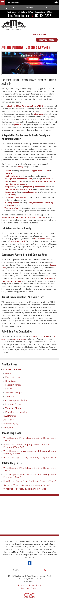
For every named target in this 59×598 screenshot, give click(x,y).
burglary (12, 195)
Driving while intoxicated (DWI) (18, 168)
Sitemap (35, 577)
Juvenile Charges (13, 382)
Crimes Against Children (16, 390)
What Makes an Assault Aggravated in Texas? (25, 478)
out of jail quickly (42, 228)
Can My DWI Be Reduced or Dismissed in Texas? (26, 474)
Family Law (8, 417)
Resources (22, 575)
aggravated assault (40, 160)
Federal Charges (13, 374)
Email (29, 8)
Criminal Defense (12, 359)
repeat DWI (17, 171)
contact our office (41, 326)
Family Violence (12, 366)
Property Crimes (13, 393)
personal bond (18, 231)
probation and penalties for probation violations (23, 207)
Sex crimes (9, 181)
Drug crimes (9, 176)
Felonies (9, 378)
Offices (49, 8)
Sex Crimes (10, 386)
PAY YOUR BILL (46, 22)
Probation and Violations (17, 401)
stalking (8, 163)
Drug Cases (10, 370)
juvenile (17, 114)
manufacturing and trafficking (18, 179)
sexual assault (29, 181)
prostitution (9, 184)
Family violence (11, 165)
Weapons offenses (13, 197)
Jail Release (9, 409)
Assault (7, 160)
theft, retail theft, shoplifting (40, 192)
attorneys (38, 103)
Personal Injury (10, 413)
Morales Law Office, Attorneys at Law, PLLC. (23, 95)
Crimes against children (15, 187)
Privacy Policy (35, 575)
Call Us (9, 8)
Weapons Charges (14, 397)
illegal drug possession (34, 176)
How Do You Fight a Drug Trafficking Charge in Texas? (29, 447)
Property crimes (11, 192)
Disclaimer (25, 577)
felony (20, 156)
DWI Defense (9, 405)
